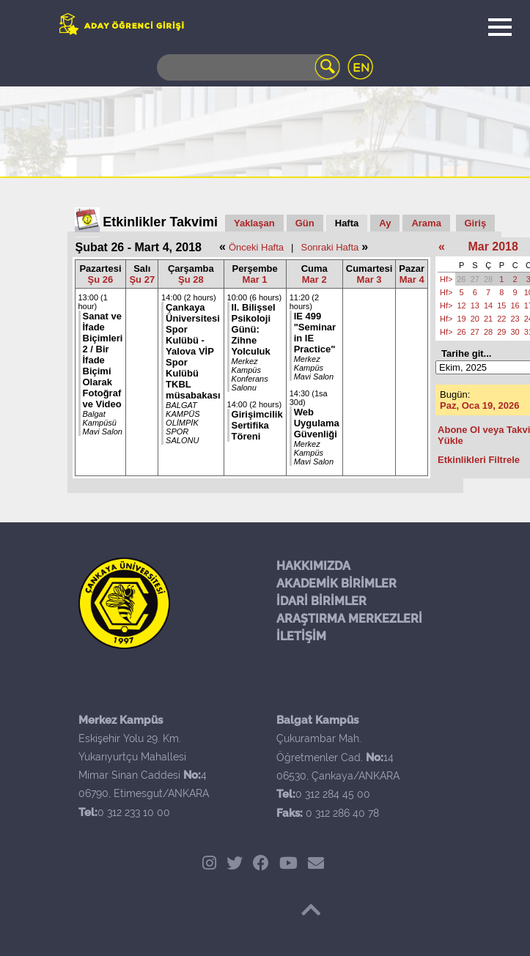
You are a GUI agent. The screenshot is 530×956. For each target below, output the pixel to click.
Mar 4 (412, 279)
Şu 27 (142, 279)
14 (488, 305)
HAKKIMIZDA (313, 566)
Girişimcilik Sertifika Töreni (257, 425)
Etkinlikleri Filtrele (479, 459)
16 (515, 305)
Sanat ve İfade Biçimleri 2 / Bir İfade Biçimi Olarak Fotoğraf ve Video (103, 360)
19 (461, 318)
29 (501, 331)
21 (488, 318)
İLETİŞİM (301, 636)
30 (515, 331)
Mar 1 (255, 279)
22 (501, 318)
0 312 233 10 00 (133, 812)
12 (461, 305)
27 (475, 279)
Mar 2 (314, 279)
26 (461, 279)
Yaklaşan (254, 223)
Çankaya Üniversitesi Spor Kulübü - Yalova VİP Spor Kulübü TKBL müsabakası (193, 351)
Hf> (446, 279)
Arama (426, 223)
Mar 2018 (493, 246)
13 (475, 305)
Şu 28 (191, 279)
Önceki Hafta (256, 247)
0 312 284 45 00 (332, 794)
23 (515, 318)
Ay (385, 223)
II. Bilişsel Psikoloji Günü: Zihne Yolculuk (254, 329)
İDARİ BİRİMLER (321, 601)
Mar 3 (369, 279)
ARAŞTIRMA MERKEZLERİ (349, 619)
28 (488, 279)
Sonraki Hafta (329, 247)
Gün (304, 223)
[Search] (248, 67)
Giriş (476, 223)
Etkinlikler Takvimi (160, 222)
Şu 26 (101, 279)
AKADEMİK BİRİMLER (336, 583)
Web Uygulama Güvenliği (316, 423)
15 (501, 305)
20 (475, 318)
